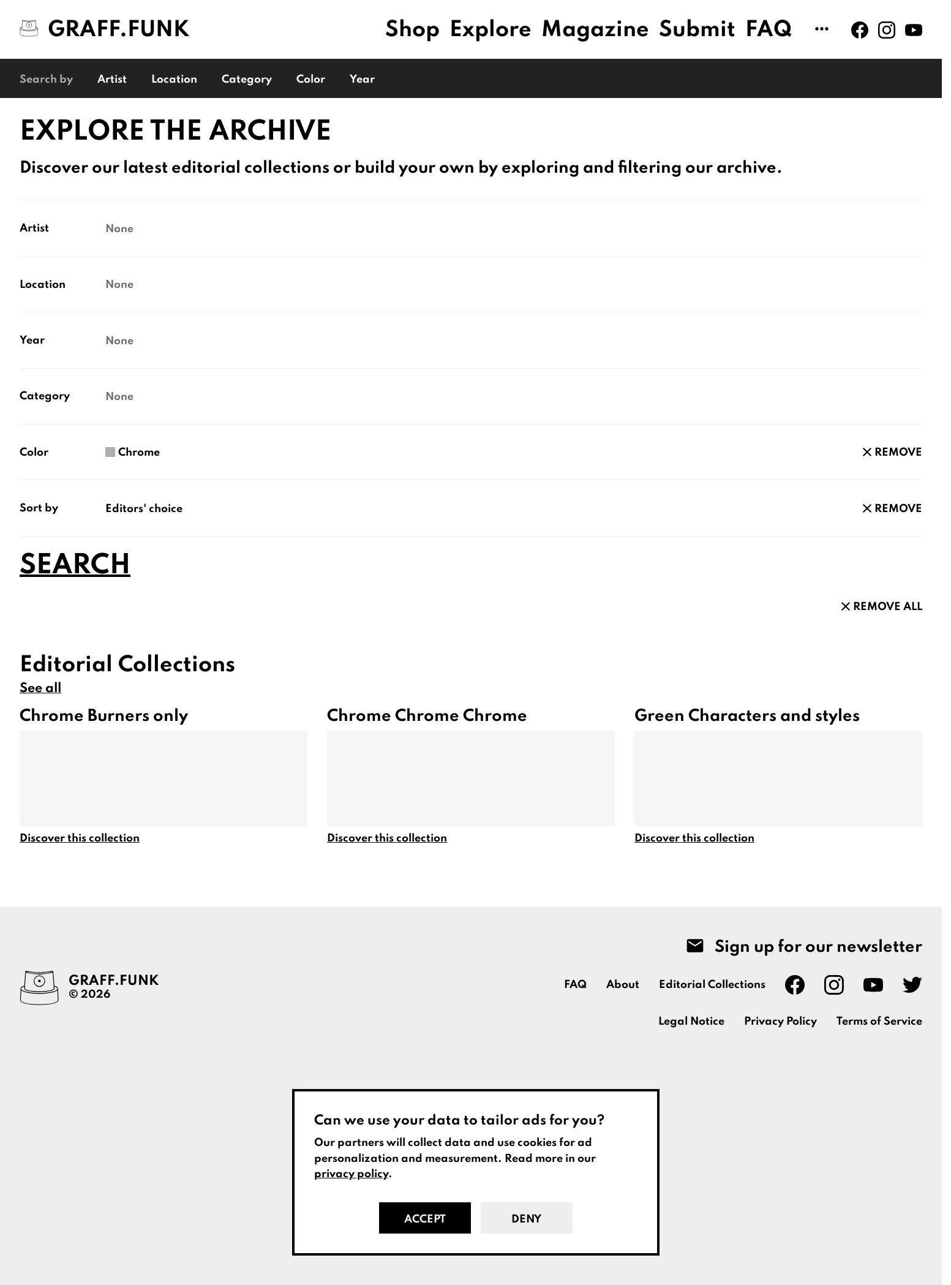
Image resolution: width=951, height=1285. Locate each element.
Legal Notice (691, 1021)
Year (362, 79)
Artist (112, 79)
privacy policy (351, 1174)
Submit (697, 30)
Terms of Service (879, 1021)
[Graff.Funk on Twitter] (912, 985)
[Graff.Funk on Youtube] (913, 30)
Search (75, 565)
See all (40, 688)
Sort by (39, 508)
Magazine (595, 30)
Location (174, 79)
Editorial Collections (712, 984)
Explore (490, 30)
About (622, 984)
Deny (526, 1219)
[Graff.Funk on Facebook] (859, 30)
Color (310, 79)
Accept (425, 1219)
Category (247, 79)
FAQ (768, 30)
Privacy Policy (780, 1021)
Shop (412, 30)
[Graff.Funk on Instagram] (886, 30)
